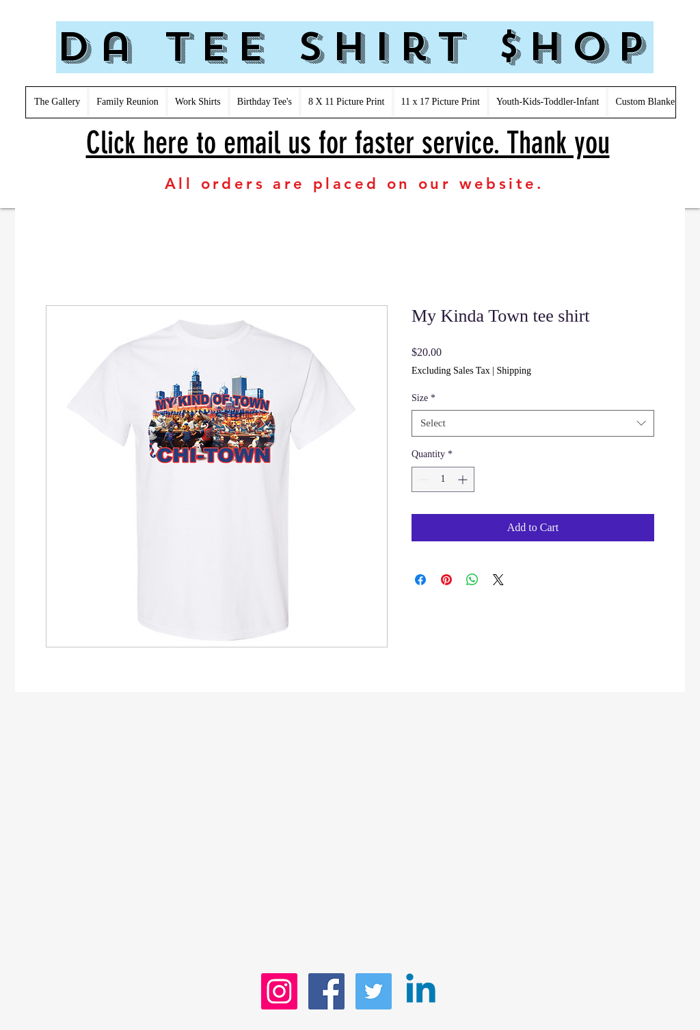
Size (423, 398)
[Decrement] (422, 479)
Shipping (513, 370)
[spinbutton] (443, 479)
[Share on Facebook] (420, 579)
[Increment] (463, 479)
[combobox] (533, 423)
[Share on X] (498, 579)
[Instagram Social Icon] (279, 991)
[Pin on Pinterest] (446, 579)
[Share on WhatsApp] (472, 579)
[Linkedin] (421, 991)
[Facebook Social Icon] (326, 991)
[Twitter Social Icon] (373, 991)
